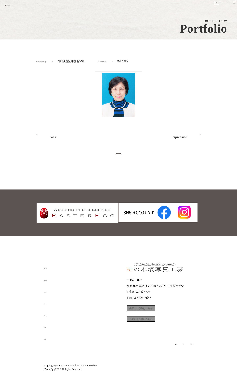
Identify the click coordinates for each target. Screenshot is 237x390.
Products (53, 290)
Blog (49, 337)
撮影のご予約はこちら (151, 310)
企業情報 (148, 351)
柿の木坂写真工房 (30, 6)
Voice (50, 325)
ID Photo (54, 278)
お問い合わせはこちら (151, 325)
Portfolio (53, 302)
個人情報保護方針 (183, 351)
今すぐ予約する (118, 157)
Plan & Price (57, 266)
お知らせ (163, 351)
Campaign (55, 313)
